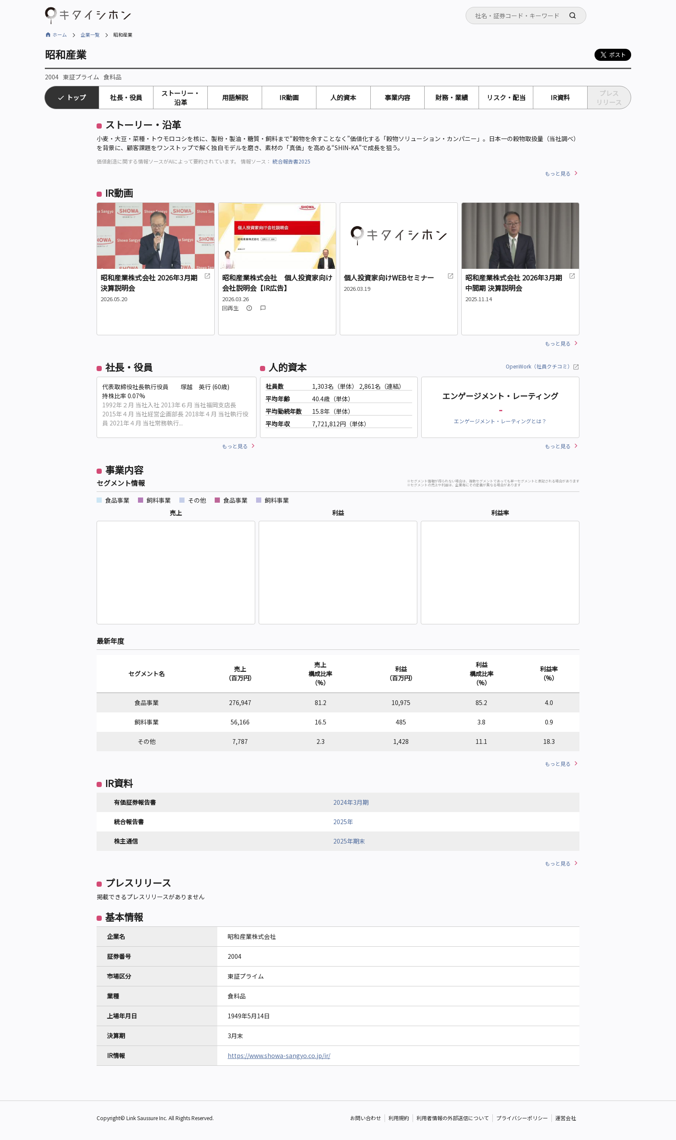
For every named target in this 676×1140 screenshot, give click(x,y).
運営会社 (565, 1118)
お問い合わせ (365, 1118)
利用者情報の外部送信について (452, 1118)
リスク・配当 (506, 97)
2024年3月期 (351, 802)
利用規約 (398, 1118)
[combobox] (526, 15)
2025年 (343, 821)
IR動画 (289, 97)
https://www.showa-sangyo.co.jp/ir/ (279, 1055)
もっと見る (558, 173)
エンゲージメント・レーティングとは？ (500, 421)
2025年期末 (349, 841)
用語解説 (235, 97)
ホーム (60, 34)
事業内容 (397, 97)
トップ (76, 97)
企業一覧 (90, 34)
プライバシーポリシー (522, 1118)
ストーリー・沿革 (180, 97)
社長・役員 (126, 97)
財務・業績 (451, 97)
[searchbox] (528, 15)
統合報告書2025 (291, 161)
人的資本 (343, 97)
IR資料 (560, 97)
